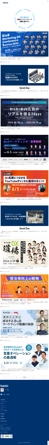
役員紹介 (2, 403)
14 (28, 377)
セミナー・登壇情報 (4, 410)
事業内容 (3, 413)
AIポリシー (2, 425)
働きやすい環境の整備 (4, 432)
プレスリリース (3, 407)
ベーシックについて (4, 401)
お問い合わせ (4, 421)
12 (20, 377)
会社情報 (3, 399)
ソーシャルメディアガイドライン (6, 430)
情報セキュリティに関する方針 (5, 427)
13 (24, 377)
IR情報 (2, 416)
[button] (47, 1)
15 (32, 377)
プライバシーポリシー (4, 424)
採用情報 (3, 418)
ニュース (3, 405)
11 (16, 377)
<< (4, 377)
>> (44, 377)
